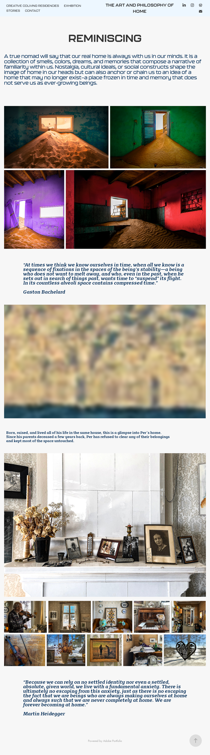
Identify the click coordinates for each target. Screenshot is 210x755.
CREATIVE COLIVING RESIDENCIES (32, 5)
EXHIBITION (72, 5)
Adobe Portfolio (112, 741)
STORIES (13, 10)
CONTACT (32, 10)
